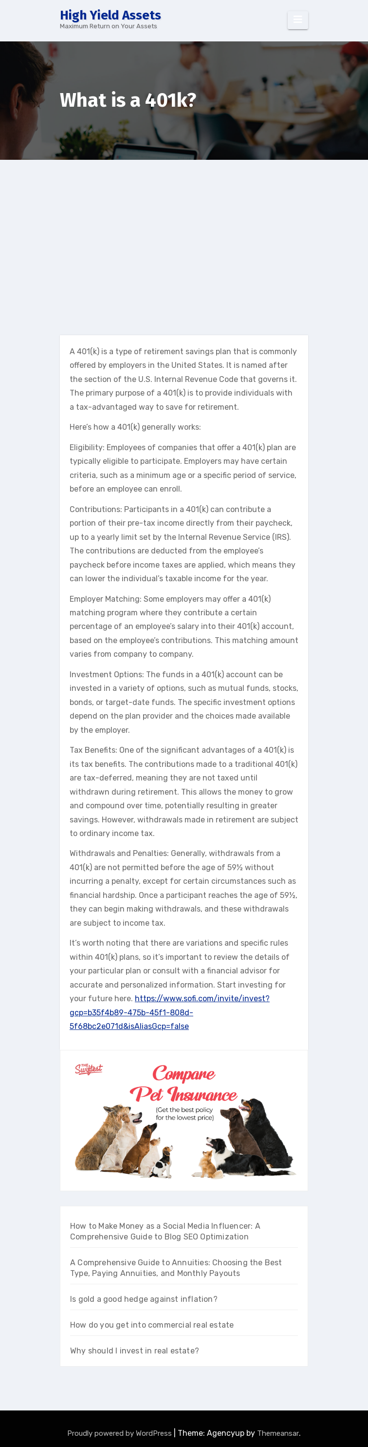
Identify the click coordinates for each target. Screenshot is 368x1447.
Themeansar (278, 1433)
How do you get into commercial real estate (152, 1325)
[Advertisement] (184, 233)
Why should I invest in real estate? (134, 1350)
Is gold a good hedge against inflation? (144, 1299)
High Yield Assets (110, 15)
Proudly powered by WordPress (120, 1433)
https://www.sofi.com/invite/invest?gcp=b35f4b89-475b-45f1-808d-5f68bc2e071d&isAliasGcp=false (170, 1012)
